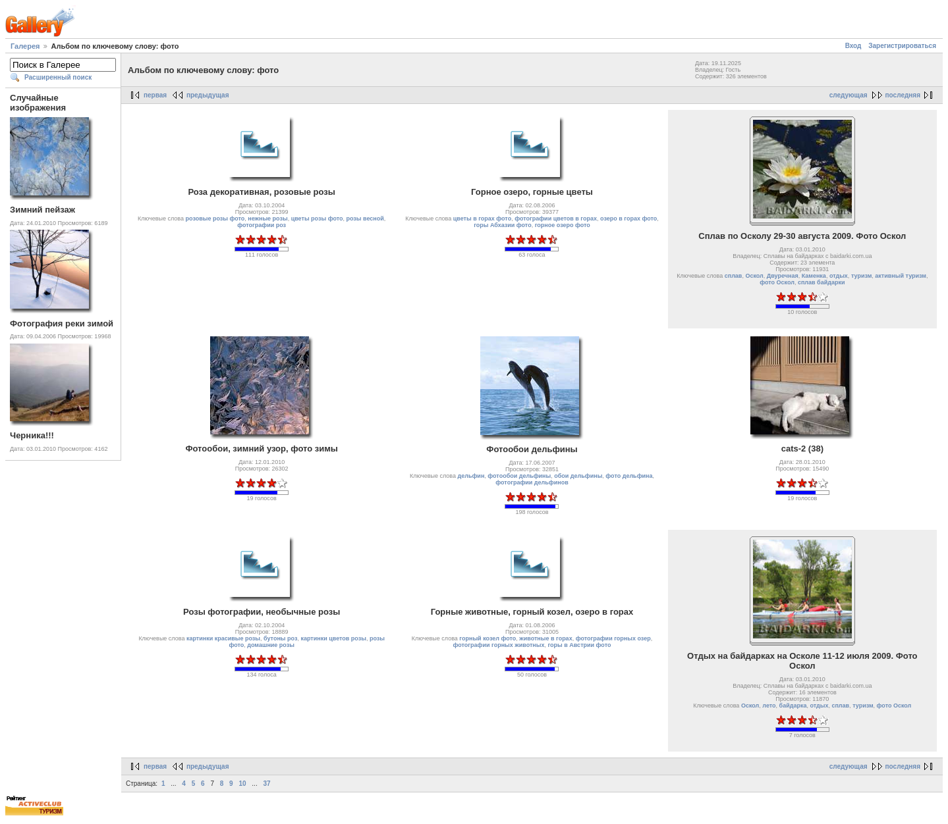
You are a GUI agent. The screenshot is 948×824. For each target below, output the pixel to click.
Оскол (754, 275)
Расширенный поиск (58, 77)
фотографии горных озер (613, 638)
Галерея (25, 46)
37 (266, 783)
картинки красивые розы (223, 638)
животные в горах (545, 638)
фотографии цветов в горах (556, 218)
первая (155, 95)
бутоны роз (280, 638)
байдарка (793, 705)
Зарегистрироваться (902, 45)
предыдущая (207, 95)
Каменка (814, 275)
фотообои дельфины (519, 476)
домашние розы (270, 645)
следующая (848, 95)
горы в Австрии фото (579, 645)
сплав (733, 275)
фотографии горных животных (499, 645)
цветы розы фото (317, 218)
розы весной (364, 218)
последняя (902, 95)
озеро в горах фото (628, 218)
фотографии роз (261, 225)
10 (242, 783)
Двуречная (782, 275)
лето (768, 705)
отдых (838, 275)
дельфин (471, 476)
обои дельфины (578, 476)
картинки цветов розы (333, 638)
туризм (861, 275)
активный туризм (900, 275)
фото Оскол (777, 282)
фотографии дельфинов (531, 482)
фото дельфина (628, 476)
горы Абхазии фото (503, 225)
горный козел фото (487, 638)
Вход (853, 45)
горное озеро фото (562, 225)
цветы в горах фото (482, 218)
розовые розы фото (215, 218)
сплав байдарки (821, 282)
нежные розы (267, 218)
